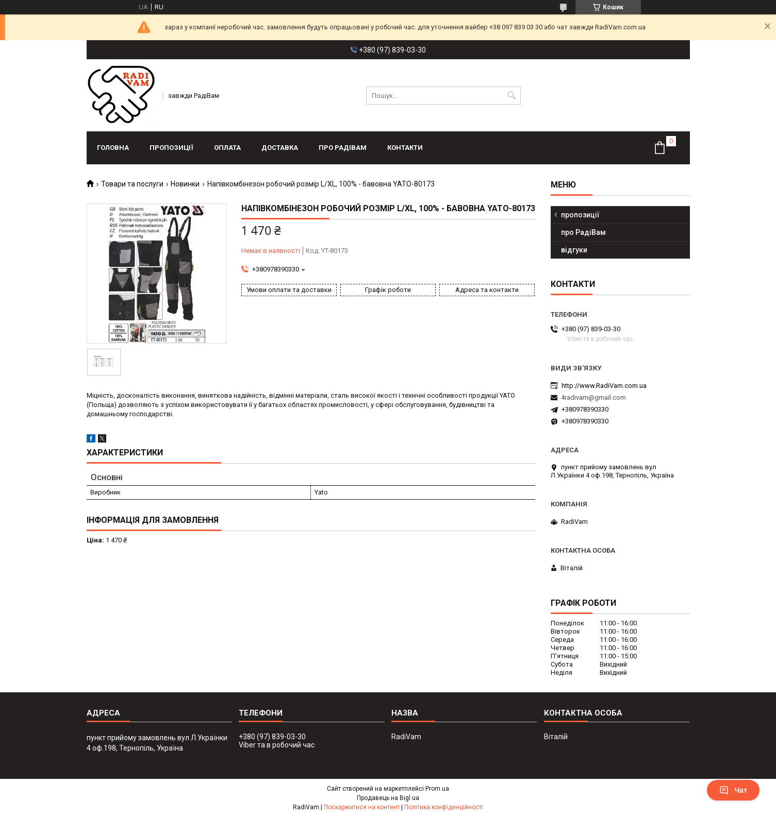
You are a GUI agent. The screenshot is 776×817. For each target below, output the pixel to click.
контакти (405, 147)
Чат (733, 790)
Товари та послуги (132, 184)
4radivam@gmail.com (593, 397)
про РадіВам (343, 147)
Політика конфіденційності (443, 807)
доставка (279, 147)
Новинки (185, 184)
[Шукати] (512, 96)
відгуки (574, 250)
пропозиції (171, 147)
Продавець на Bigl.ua (388, 798)
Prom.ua (437, 788)
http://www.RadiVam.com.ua (604, 385)
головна (113, 147)
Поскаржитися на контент (362, 807)
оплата (227, 147)
